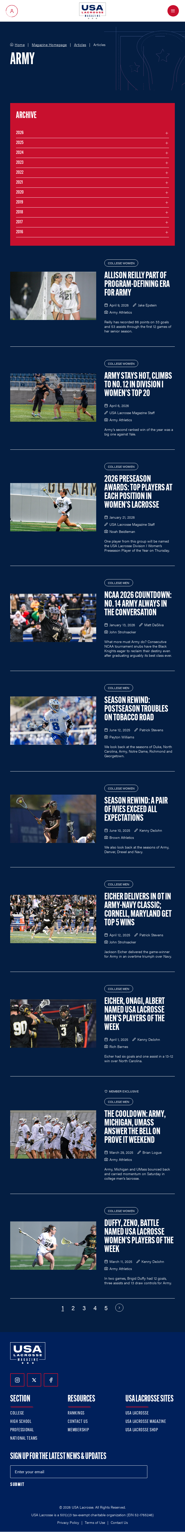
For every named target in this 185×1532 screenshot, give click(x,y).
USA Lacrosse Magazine (145, 1421)
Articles (80, 44)
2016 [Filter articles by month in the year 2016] (19, 232)
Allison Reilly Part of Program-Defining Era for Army (137, 284)
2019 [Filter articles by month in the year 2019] (19, 202)
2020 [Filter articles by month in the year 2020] (20, 192)
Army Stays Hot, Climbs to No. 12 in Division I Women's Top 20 (138, 385)
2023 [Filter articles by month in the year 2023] (19, 162)
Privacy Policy (68, 1522)
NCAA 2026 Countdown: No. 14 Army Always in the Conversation (138, 604)
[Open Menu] (173, 11)
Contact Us (78, 1421)
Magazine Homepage (49, 44)
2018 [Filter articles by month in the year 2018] (19, 212)
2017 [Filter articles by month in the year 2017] (19, 222)
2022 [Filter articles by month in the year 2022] (19, 172)
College (17, 1413)
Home (20, 44)
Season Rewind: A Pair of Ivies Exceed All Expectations (136, 810)
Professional (22, 1430)
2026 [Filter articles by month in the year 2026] (20, 132)
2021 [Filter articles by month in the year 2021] (19, 182)
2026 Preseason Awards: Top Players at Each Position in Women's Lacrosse (138, 492)
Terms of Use (95, 1522)
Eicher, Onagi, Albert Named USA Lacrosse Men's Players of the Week (134, 1014)
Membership (78, 1430)
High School (21, 1421)
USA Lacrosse (137, 1413)
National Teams (23, 1438)
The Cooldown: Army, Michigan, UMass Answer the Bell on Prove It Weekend (135, 1127)
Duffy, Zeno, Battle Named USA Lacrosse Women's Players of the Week (139, 1236)
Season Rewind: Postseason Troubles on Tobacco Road (136, 709)
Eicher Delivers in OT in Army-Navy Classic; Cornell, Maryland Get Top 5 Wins (138, 910)
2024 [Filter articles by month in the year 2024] (20, 152)
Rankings (76, 1413)
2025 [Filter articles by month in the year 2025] (19, 142)
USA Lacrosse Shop (141, 1430)
